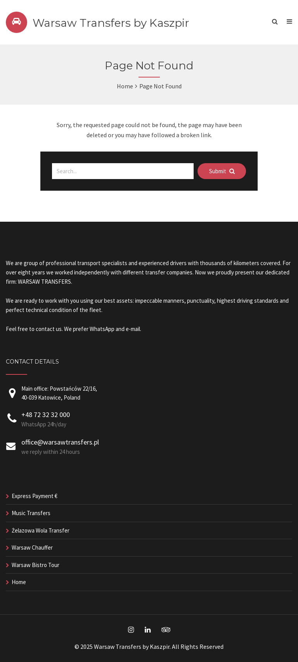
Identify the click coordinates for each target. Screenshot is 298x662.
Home (125, 86)
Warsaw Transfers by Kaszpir (111, 22)
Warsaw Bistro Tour (35, 565)
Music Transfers (31, 513)
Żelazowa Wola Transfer (40, 530)
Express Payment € (34, 496)
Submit (222, 171)
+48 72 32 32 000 (45, 414)
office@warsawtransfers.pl (60, 442)
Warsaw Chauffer (32, 547)
